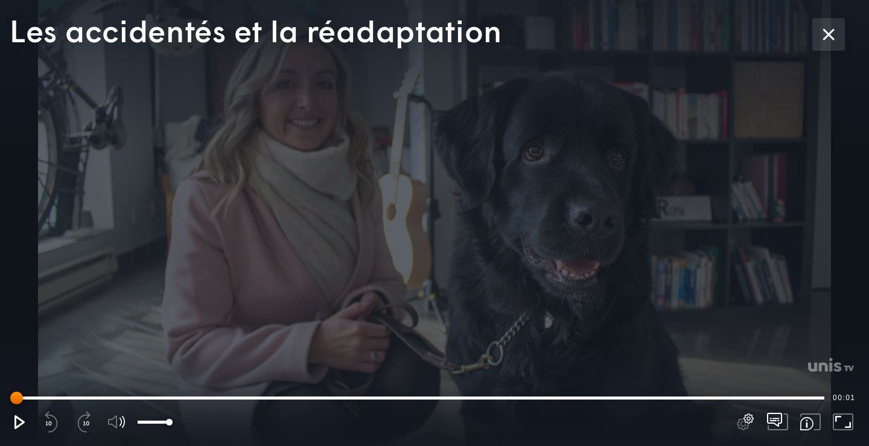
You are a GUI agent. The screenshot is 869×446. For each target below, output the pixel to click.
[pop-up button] (745, 421)
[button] (18, 421)
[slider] (419, 398)
